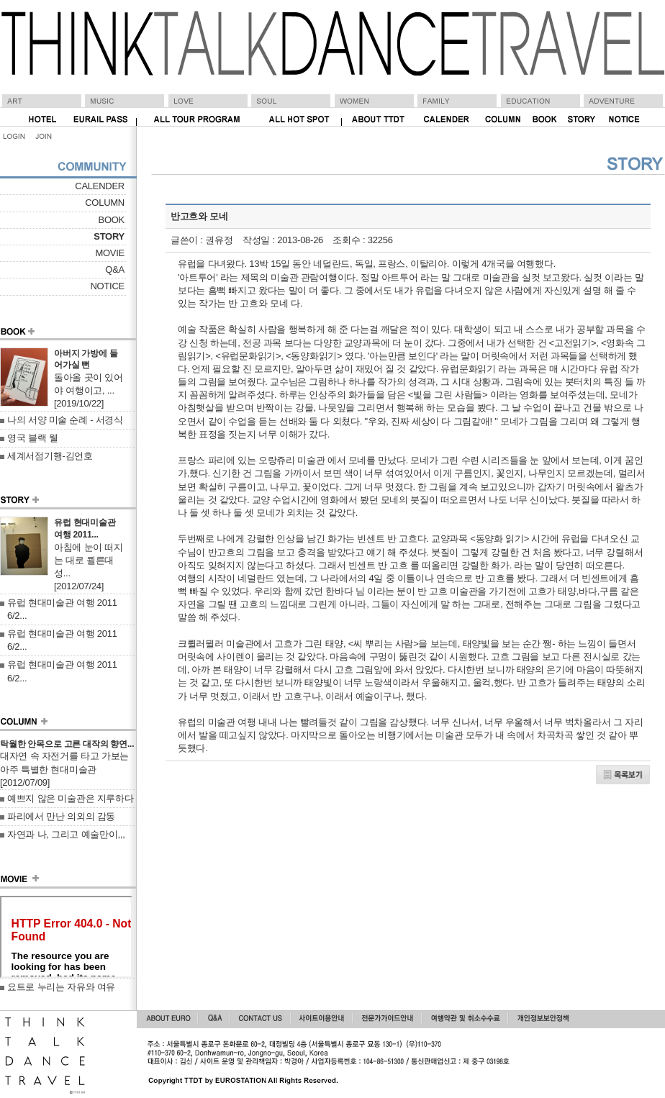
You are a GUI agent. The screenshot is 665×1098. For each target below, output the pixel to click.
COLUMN (105, 202)
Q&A (115, 269)
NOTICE (107, 286)
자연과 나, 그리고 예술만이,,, (66, 834)
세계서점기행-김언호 (50, 455)
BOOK (111, 219)
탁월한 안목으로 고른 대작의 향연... (67, 744)
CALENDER (100, 186)
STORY (109, 236)
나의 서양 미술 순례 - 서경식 (65, 419)
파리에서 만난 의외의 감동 (61, 816)
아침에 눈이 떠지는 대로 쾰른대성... (88, 560)
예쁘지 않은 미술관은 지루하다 (70, 798)
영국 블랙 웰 (32, 437)
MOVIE (110, 253)
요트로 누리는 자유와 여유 (61, 986)
